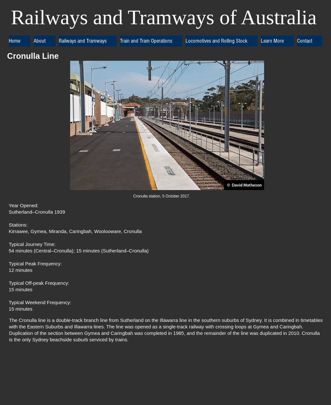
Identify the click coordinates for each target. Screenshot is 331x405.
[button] (45, 41)
